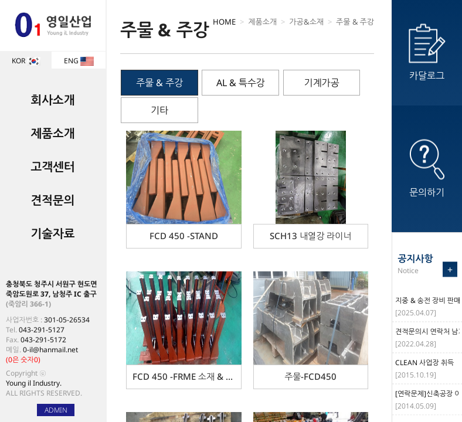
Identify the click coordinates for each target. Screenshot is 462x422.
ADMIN (56, 410)
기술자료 (52, 233)
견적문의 (52, 200)
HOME (224, 21)
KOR (26, 61)
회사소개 (52, 100)
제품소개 (52, 133)
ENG (79, 61)
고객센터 (52, 167)
